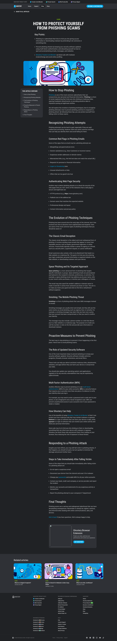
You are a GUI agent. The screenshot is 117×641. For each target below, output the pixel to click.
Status (84, 598)
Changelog (85, 613)
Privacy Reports (88, 603)
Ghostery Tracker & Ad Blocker (46, 55)
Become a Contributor (95, 6)
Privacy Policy (59, 637)
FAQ (59, 620)
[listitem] (28, 575)
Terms (53, 637)
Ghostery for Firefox (38, 622)
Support (36, 6)
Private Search (50, 2)
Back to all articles (21, 12)
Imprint (65, 637)
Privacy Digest (75, 2)
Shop (48, 6)
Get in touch (53, 517)
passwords (62, 477)
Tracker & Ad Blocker (36, 2)
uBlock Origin (61, 611)
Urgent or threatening (57, 166)
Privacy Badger (61, 609)
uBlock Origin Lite (62, 613)
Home (29, 6)
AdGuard (60, 598)
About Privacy (61, 630)
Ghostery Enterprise (87, 607)
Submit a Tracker (62, 624)
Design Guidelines (62, 628)
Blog (42, 6)
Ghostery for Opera (38, 626)
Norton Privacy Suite (63, 605)
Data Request (61, 626)
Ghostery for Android (39, 630)
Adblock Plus (61, 600)
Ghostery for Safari (38, 624)
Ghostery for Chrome (39, 620)
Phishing (52, 95)
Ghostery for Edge (38, 628)
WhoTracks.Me (63, 2)
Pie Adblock (61, 607)
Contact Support (62, 622)
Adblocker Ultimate (62, 602)
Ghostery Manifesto (87, 600)
